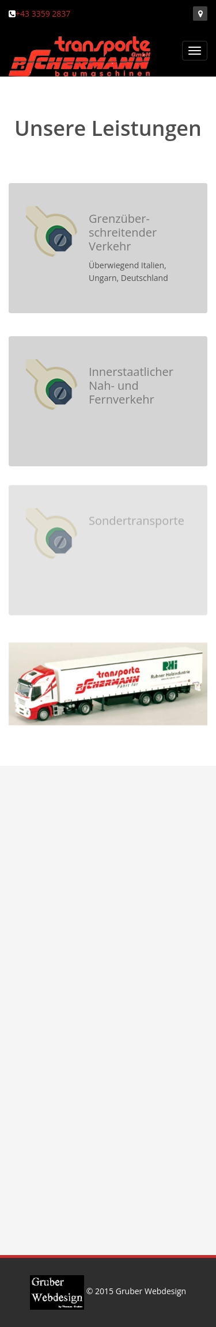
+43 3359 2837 (43, 13)
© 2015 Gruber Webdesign (108, 1291)
